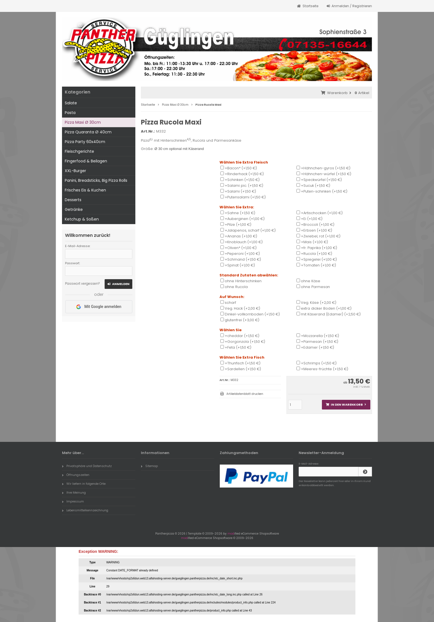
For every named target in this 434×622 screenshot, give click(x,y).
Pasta (70, 112)
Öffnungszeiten (75, 475)
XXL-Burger (75, 170)
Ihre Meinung (74, 492)
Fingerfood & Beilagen (86, 161)
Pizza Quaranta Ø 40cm (88, 132)
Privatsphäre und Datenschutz (87, 466)
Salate (71, 103)
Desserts (73, 200)
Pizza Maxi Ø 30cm (83, 122)
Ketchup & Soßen (82, 219)
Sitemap (149, 466)
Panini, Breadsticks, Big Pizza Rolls (96, 180)
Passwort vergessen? (82, 283)
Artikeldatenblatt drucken (244, 394)
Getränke (74, 209)
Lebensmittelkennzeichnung (85, 510)
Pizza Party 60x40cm (85, 141)
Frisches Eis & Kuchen (85, 190)
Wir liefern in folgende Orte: (84, 483)
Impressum (73, 501)
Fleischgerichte (79, 151)
